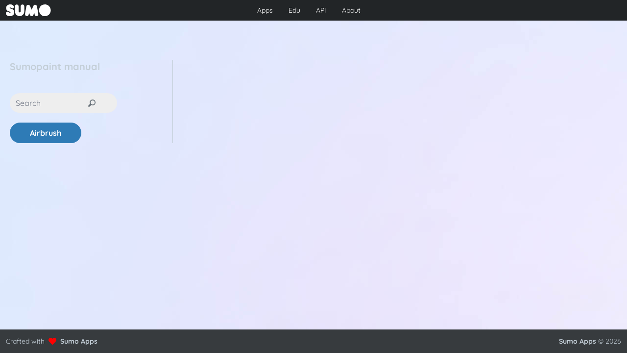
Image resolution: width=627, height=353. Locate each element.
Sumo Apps (78, 341)
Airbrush (45, 133)
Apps (265, 10)
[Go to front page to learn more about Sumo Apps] (107, 10)
